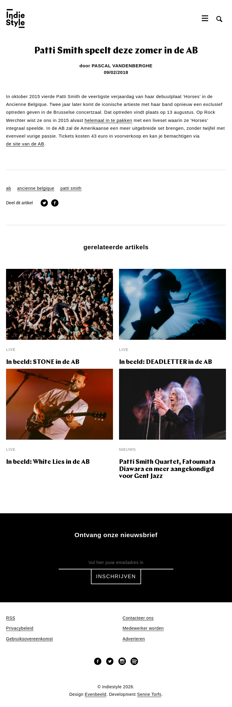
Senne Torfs (149, 694)
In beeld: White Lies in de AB (48, 462)
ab (8, 188)
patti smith (71, 188)
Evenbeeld (95, 694)
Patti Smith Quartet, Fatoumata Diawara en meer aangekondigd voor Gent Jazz (167, 469)
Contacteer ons (138, 618)
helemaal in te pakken (108, 120)
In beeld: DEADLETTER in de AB (165, 362)
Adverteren (134, 639)
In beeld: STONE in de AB (42, 362)
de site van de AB (25, 144)
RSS (10, 618)
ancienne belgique (35, 188)
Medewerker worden (143, 628)
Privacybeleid (20, 628)
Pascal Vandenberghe (122, 65)
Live (10, 349)
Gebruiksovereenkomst (29, 639)
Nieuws (127, 449)
